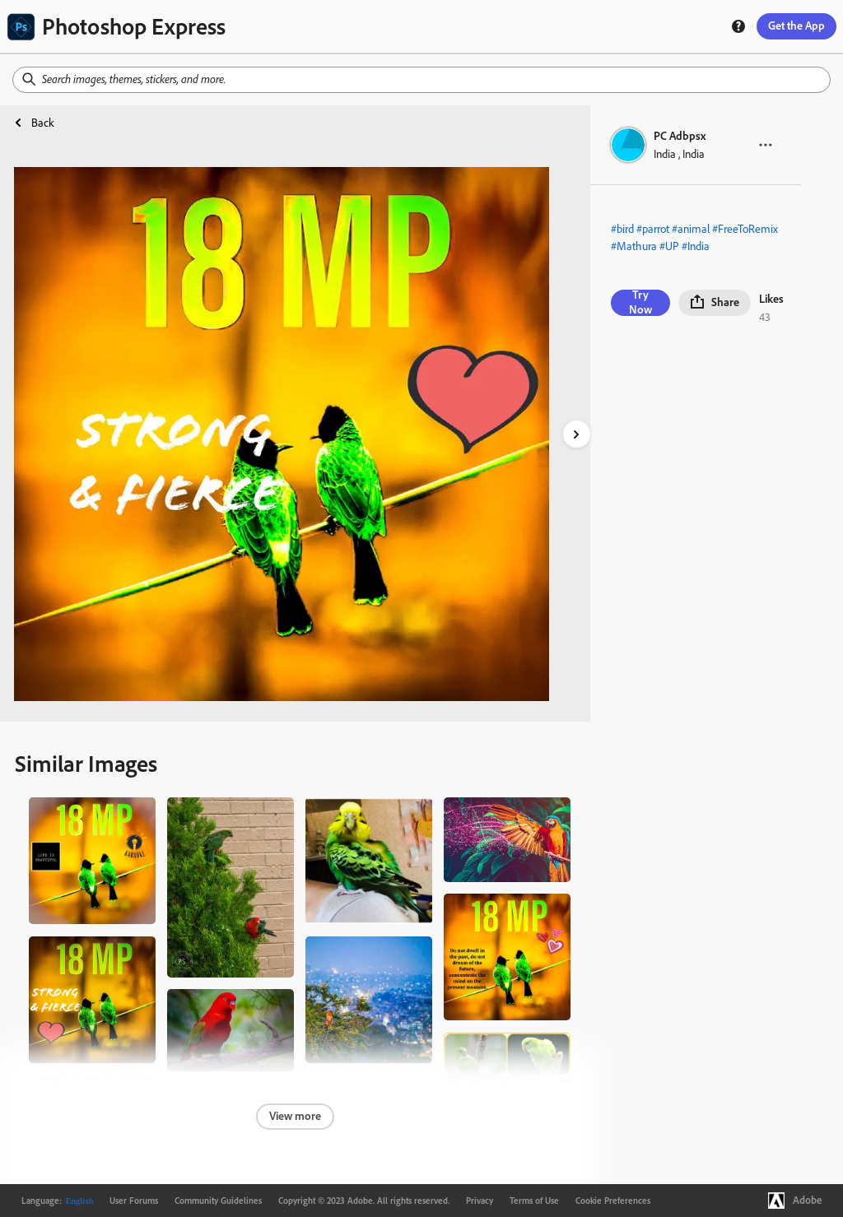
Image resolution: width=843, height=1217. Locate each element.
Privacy (479, 1200)
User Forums (133, 1200)
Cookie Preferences (612, 1200)
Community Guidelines (218, 1200)
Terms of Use (534, 1200)
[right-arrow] (576, 434)
